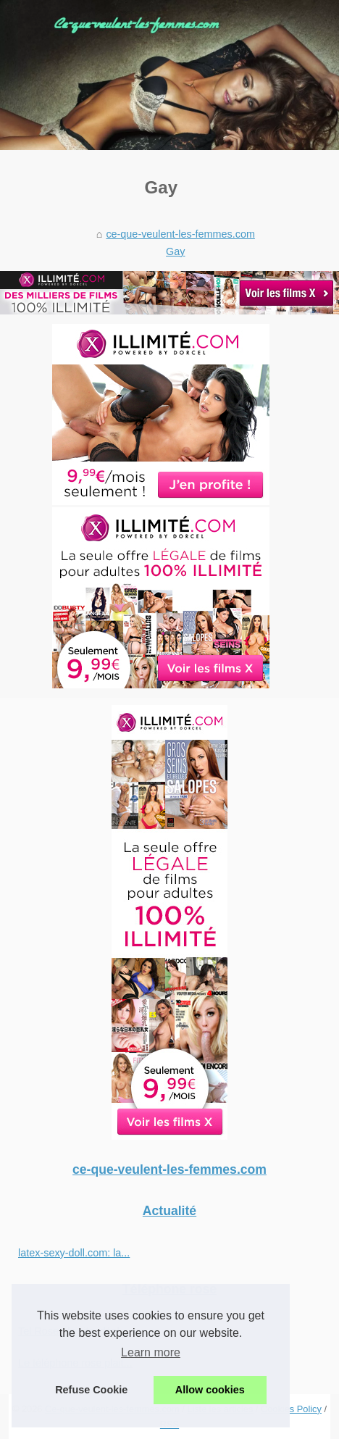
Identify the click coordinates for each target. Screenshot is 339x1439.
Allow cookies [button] (210, 1390)
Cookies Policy (291, 1408)
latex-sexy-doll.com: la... (74, 1253)
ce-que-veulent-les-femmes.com (180, 234)
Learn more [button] (150, 1352)
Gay (175, 251)
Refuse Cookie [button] (91, 1390)
